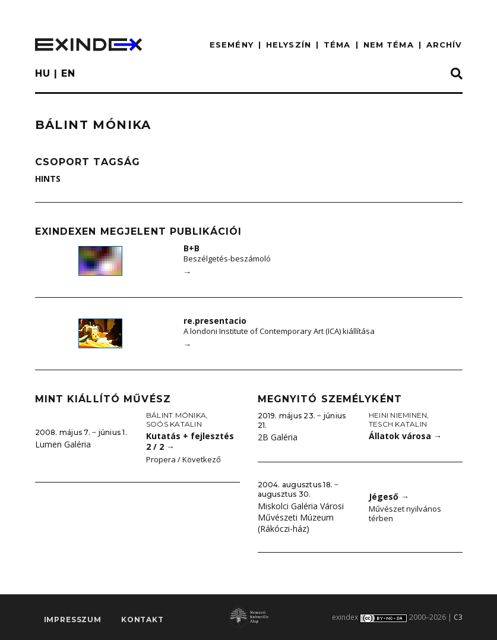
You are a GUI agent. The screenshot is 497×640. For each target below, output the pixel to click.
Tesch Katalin (398, 424)
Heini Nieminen (398, 415)
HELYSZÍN (288, 44)
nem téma (388, 44)
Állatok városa (405, 436)
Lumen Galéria (63, 444)
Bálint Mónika (176, 415)
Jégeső (389, 496)
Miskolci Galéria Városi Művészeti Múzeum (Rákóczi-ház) (301, 517)
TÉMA (337, 44)
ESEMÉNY (232, 44)
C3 (458, 617)
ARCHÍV (444, 44)
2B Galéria (277, 437)
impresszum (73, 619)
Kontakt (142, 619)
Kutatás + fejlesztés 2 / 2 (190, 441)
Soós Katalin (174, 424)
